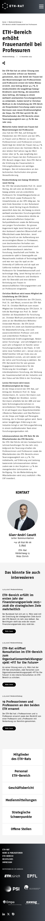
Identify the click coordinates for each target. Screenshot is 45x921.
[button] (10, 63)
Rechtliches (7, 859)
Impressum (7, 862)
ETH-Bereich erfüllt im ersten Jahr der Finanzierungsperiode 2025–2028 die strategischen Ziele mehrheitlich (22, 602)
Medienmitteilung (15, 22)
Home (4, 22)
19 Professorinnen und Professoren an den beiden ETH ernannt (20, 705)
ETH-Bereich (7, 856)
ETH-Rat (5, 849)
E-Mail (22, 545)
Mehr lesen (9, 631)
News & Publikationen (12, 853)
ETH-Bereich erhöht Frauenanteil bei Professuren (19, 25)
